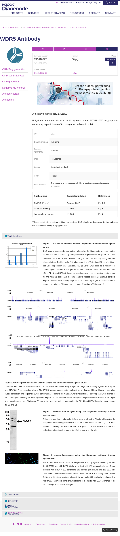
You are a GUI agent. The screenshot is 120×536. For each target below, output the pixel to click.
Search (110, 2)
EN (57, 2)
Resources (77, 13)
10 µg (74, 73)
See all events (15, 512)
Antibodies (8, 99)
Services (33, 13)
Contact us (40, 524)
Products (17, 13)
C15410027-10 (40, 73)
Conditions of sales (57, 524)
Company (94, 13)
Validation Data (13, 236)
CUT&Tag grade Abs (13, 69)
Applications (12, 494)
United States (67, 2)
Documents (11, 501)
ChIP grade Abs (10, 81)
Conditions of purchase (79, 524)
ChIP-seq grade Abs (13, 75)
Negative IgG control (13, 87)
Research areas (54, 13)
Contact (110, 13)
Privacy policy (99, 524)
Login (89, 2)
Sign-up (97, 2)
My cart (80, 2)
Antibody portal (10, 93)
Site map (28, 524)
